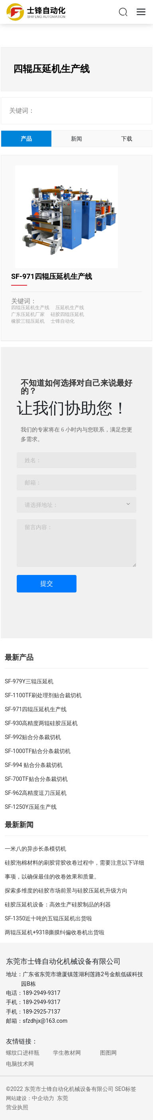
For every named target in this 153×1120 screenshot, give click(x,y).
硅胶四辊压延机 (67, 314)
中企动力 (43, 1098)
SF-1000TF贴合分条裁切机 (38, 751)
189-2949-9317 (41, 993)
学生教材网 (67, 1052)
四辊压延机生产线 (30, 307)
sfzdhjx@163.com (45, 1021)
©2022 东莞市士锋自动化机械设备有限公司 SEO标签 (71, 1089)
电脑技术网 (20, 1064)
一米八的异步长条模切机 (35, 848)
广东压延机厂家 (28, 314)
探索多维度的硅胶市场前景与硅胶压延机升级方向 (66, 890)
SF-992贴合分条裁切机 (33, 737)
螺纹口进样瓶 (22, 1052)
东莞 (62, 1098)
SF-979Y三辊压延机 (29, 681)
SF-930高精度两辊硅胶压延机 (41, 723)
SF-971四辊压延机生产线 (51, 276)
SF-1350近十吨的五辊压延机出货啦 (48, 918)
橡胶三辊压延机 (28, 321)
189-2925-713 (40, 1011)
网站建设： (19, 1098)
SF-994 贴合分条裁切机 (34, 765)
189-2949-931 (40, 1002)
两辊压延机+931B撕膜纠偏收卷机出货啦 (54, 932)
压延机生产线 (69, 307)
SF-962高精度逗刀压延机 (36, 793)
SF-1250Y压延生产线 (31, 807)
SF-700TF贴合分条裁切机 (36, 779)
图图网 (108, 1052)
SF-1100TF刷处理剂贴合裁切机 (43, 695)
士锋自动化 (63, 321)
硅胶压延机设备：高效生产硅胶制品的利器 (58, 904)
